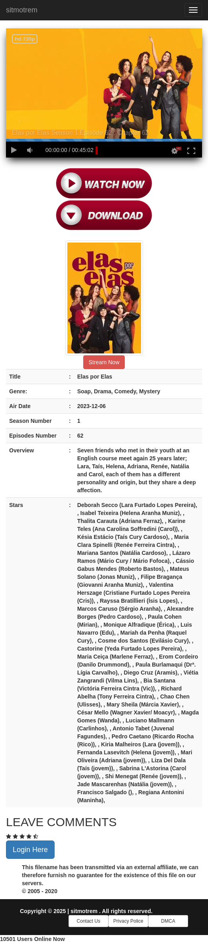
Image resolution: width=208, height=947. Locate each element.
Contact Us (88, 921)
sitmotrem (21, 10)
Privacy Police (128, 921)
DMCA (168, 921)
